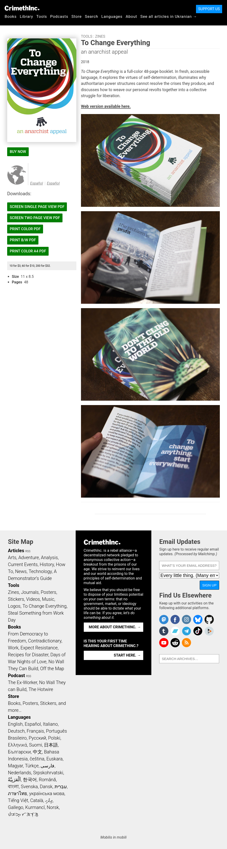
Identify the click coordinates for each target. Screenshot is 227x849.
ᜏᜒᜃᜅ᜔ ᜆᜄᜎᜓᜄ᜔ (23, 814)
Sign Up (209, 585)
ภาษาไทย (17, 793)
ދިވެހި (49, 800)
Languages (111, 16)
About (131, 16)
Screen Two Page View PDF (35, 218)
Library (26, 16)
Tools (41, 16)
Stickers (16, 599)
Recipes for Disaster (28, 654)
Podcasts (59, 16)
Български (19, 752)
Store (77, 16)
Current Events (22, 564)
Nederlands (19, 772)
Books (11, 16)
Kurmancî (35, 807)
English (15, 724)
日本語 (51, 745)
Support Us (209, 9)
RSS (27, 551)
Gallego (15, 807)
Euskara (55, 759)
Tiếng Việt (18, 800)
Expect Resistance (39, 648)
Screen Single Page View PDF (37, 207)
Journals (30, 592)
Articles (16, 550)
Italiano (50, 724)
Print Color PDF (25, 229)
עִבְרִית (61, 786)
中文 (37, 752)
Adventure (28, 557)
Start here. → (127, 655)
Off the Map (52, 668)
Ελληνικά (17, 745)
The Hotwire (40, 689)
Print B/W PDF (23, 240)
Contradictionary (44, 641)
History (47, 564)
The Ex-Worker (22, 682)
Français (35, 731)
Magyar (15, 765)
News (21, 571)
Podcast (16, 675)
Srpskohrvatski (48, 772)
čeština (37, 759)
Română (47, 779)
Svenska (29, 786)
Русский (37, 738)
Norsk (53, 807)
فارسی (47, 765)
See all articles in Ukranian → (168, 16)
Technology (40, 571)
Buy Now (18, 151)
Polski (54, 738)
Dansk (46, 786)
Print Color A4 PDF (28, 251)
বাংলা (13, 786)
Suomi (35, 745)
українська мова (46, 793)
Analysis (49, 557)
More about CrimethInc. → (115, 627)
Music (48, 599)
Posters (48, 592)
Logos (14, 606)
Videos (33, 599)
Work (13, 648)
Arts (12, 557)
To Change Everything (44, 606)
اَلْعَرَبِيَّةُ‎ (14, 779)
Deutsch (16, 731)
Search (91, 16)
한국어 (30, 779)
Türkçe (32, 765)
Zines (100, 36)
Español (36, 183)
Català (36, 800)
